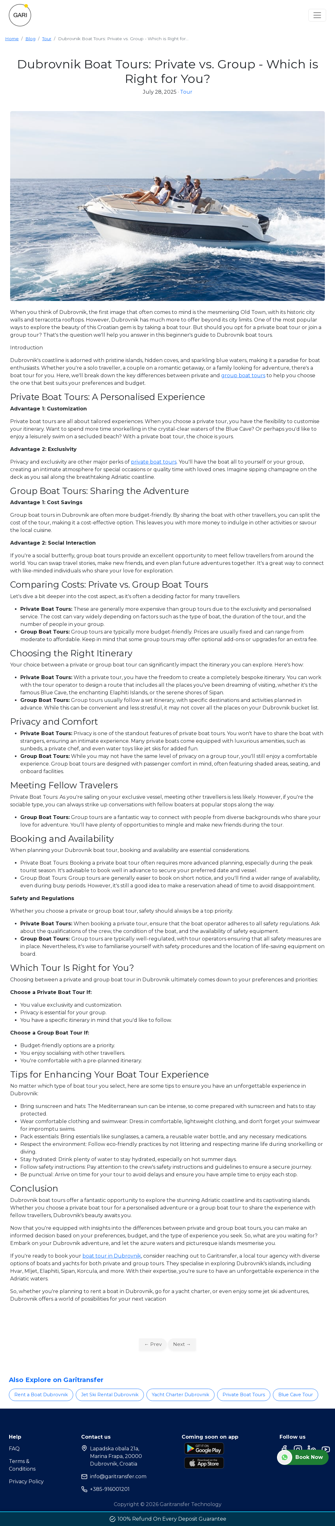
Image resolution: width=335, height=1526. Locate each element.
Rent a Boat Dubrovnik (41, 1395)
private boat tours (154, 462)
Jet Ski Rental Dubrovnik (110, 1395)
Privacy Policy (26, 1482)
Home (12, 38)
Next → (182, 1344)
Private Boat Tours (243, 1395)
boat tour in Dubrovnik (111, 1256)
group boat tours (243, 375)
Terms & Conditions (22, 1465)
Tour (46, 38)
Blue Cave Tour (295, 1395)
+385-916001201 (105, 1489)
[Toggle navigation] (317, 15)
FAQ (14, 1449)
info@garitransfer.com (113, 1476)
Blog (30, 38)
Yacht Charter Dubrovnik (180, 1395)
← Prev (153, 1344)
